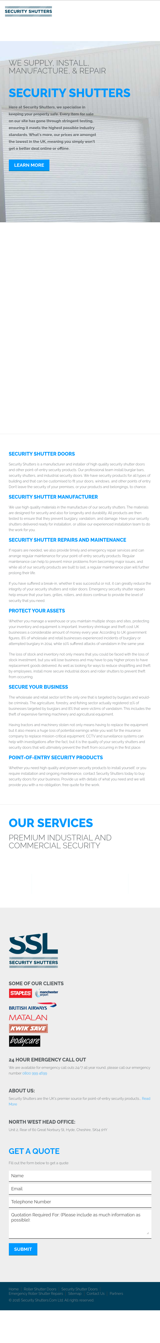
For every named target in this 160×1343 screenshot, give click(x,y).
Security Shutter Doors (79, 1289)
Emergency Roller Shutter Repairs (36, 1293)
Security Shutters (39, 283)
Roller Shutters (118, 281)
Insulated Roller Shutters (118, 382)
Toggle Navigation (152, 10)
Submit (23, 1249)
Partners (116, 1293)
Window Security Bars (45, 382)
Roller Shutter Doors (40, 1289)
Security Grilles (48, 326)
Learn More (29, 165)
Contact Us (96, 1293)
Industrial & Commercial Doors (112, 331)
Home (14, 1289)
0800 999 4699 (34, 1073)
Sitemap (74, 1293)
